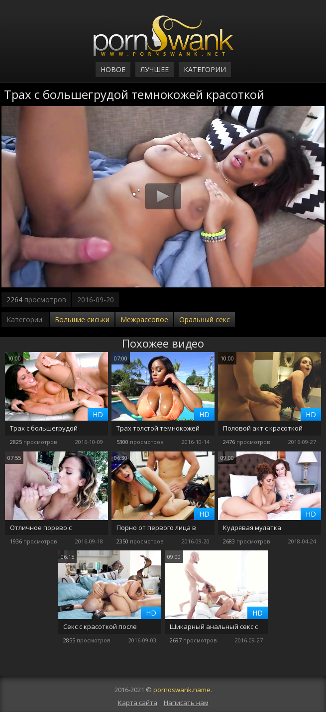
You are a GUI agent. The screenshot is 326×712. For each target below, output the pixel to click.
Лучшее (154, 69)
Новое (113, 69)
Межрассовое (144, 319)
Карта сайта (137, 702)
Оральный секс (204, 319)
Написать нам (186, 702)
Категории (205, 69)
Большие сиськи (82, 319)
